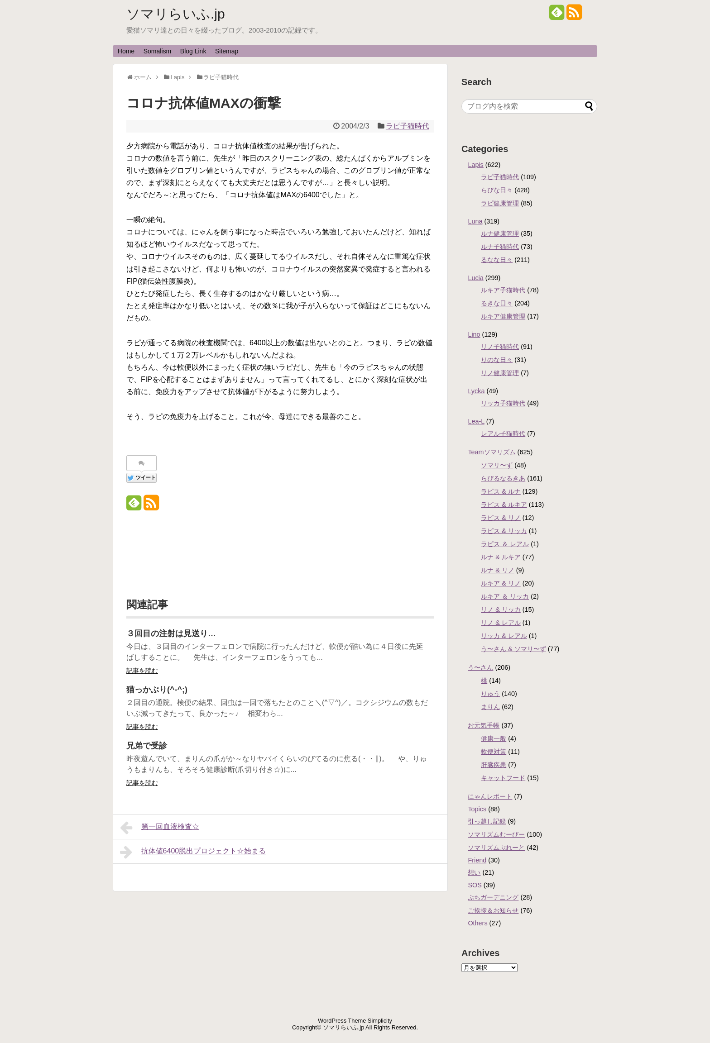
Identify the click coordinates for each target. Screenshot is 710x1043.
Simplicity (380, 1020)
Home (126, 51)
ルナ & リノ (497, 570)
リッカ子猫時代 (503, 403)
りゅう (490, 693)
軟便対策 (493, 751)
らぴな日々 (497, 190)
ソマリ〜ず (497, 465)
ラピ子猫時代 (407, 126)
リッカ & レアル (504, 635)
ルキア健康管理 (503, 316)
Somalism (157, 51)
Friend (477, 860)
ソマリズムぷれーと (496, 847)
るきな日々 (497, 303)
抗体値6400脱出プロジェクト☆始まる (193, 852)
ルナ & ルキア (501, 557)
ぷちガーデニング (493, 897)
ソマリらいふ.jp (175, 13)
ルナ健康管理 (500, 233)
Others (477, 923)
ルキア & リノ (501, 583)
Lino (474, 334)
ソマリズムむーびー (496, 834)
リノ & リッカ (501, 609)
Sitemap (226, 51)
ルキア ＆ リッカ (505, 596)
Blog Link (193, 51)
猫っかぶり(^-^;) (156, 689)
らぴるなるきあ (503, 478)
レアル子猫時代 (503, 433)
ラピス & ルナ (501, 491)
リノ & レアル (501, 622)
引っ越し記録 (487, 821)
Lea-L (476, 421)
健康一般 (493, 738)
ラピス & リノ (501, 517)
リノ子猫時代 (500, 346)
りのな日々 (497, 359)
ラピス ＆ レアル (505, 544)
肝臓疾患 (493, 764)
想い (474, 872)
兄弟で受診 (146, 745)
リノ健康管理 (500, 372)
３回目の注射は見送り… (171, 633)
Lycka (476, 391)
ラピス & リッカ (504, 530)
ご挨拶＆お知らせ (493, 910)
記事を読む (142, 670)
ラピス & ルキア (504, 504)
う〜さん (480, 667)
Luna (475, 221)
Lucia (475, 277)
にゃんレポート (490, 796)
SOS (474, 885)
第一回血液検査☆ (159, 827)
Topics (477, 809)
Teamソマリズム (491, 452)
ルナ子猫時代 (500, 246)
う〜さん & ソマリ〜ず (513, 648)
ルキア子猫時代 (503, 290)
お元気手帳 (483, 725)
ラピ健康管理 (500, 203)
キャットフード (503, 777)
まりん (490, 706)
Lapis (475, 164)
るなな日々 (497, 259)
